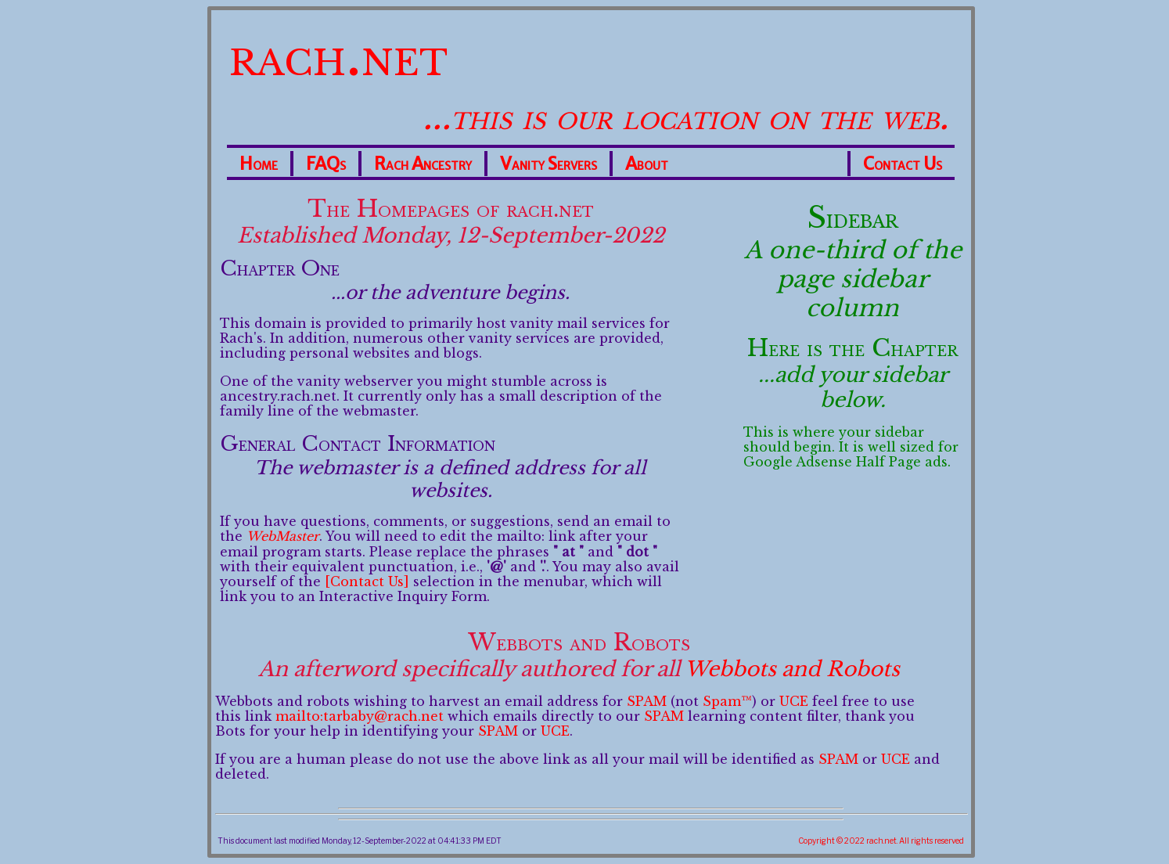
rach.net (338, 55)
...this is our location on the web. (685, 116)
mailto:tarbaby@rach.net (359, 716)
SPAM (647, 701)
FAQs (326, 164)
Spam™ (727, 701)
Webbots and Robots (792, 669)
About (646, 164)
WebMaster (282, 536)
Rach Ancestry (423, 164)
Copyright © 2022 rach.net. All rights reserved (881, 840)
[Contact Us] (367, 581)
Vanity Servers (548, 164)
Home (258, 164)
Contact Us (902, 164)
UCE (793, 701)
